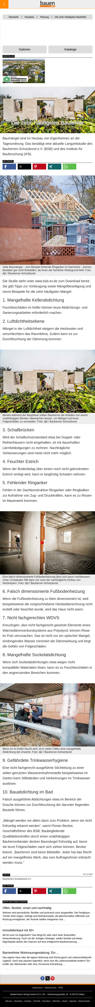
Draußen (46, 1001)
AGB (60, 987)
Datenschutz (50, 987)
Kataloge (70, 49)
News (65, 1001)
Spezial (72, 1001)
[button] (9, 167)
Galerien (24, 49)
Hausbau (18, 1001)
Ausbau (27, 1001)
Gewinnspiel (84, 1001)
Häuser (8, 1001)
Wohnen (56, 1001)
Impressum (37, 987)
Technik (36, 1001)
